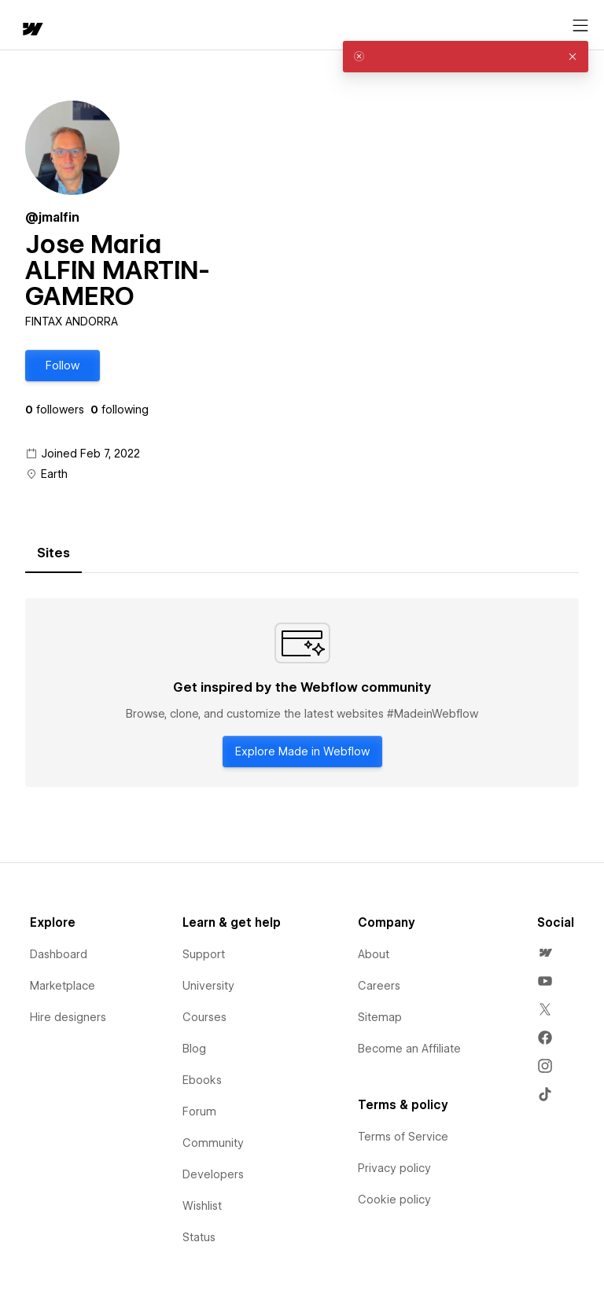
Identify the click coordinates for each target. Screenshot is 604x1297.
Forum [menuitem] (199, 1111)
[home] (31, 30)
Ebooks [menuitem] (202, 1080)
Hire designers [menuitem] (68, 1017)
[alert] (465, 56)
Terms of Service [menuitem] (403, 1136)
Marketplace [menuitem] (62, 985)
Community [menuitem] (213, 1143)
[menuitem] (545, 953)
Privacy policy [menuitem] (394, 1168)
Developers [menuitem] (213, 1174)
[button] (62, 365)
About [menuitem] (373, 954)
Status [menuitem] (198, 1237)
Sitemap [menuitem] (380, 1017)
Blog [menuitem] (194, 1048)
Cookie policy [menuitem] (394, 1199)
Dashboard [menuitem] (58, 954)
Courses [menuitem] (204, 1017)
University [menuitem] (208, 985)
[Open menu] (580, 26)
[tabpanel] (302, 692)
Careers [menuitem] (379, 985)
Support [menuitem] (203, 954)
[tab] (53, 553)
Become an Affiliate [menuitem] (409, 1048)
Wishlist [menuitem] (202, 1206)
